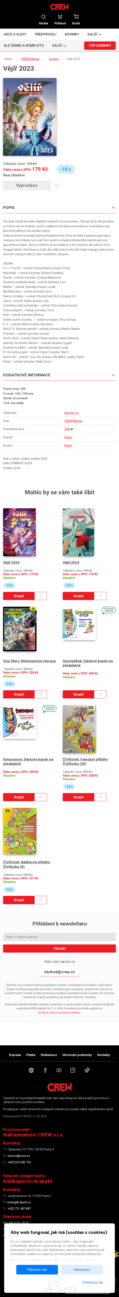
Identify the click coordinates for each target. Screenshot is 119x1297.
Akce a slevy (15, 34)
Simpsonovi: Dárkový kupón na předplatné (28, 761)
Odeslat (59, 948)
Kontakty (103, 1055)
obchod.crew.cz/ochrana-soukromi (59, 1012)
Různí (68, 437)
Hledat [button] (43, 19)
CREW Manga (73, 421)
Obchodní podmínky (77, 1055)
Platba (30, 1055)
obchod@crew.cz (59, 972)
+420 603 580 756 (19, 1162)
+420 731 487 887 (19, 1208)
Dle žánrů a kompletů (24, 46)
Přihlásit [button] (60, 19)
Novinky (72, 34)
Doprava (15, 1055)
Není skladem (14, 175)
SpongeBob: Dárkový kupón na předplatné (88, 663)
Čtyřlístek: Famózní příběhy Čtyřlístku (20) (85, 761)
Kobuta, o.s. (71, 412)
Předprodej (45, 34)
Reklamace (49, 1055)
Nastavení (82, 1269)
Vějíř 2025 (11, 562)
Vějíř (67, 429)
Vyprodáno (27, 185)
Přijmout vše (37, 1269)
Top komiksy (100, 46)
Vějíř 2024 (71, 562)
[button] (94, 34)
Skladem (9, 578)
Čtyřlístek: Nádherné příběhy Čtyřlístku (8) (26, 864)
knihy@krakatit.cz (19, 1202)
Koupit (19, 596)
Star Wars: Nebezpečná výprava (29, 661)
